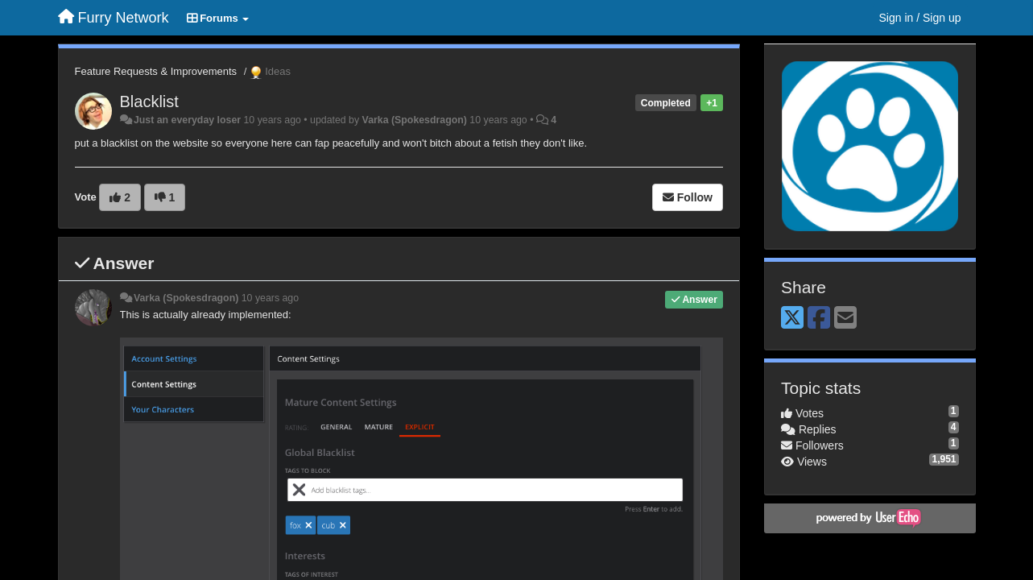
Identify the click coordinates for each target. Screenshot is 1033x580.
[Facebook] (819, 318)
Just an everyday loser (187, 120)
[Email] (845, 318)
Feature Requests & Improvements (156, 71)
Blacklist (149, 101)
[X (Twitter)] (792, 318)
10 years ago (270, 298)
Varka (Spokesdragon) (414, 120)
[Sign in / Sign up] (920, 17)
